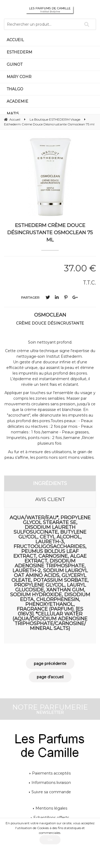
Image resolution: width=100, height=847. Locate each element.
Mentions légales (51, 808)
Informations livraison (51, 782)
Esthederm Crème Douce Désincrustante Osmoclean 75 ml (50, 232)
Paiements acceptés (51, 773)
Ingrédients (50, 483)
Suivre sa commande (51, 792)
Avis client (50, 499)
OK (50, 840)
